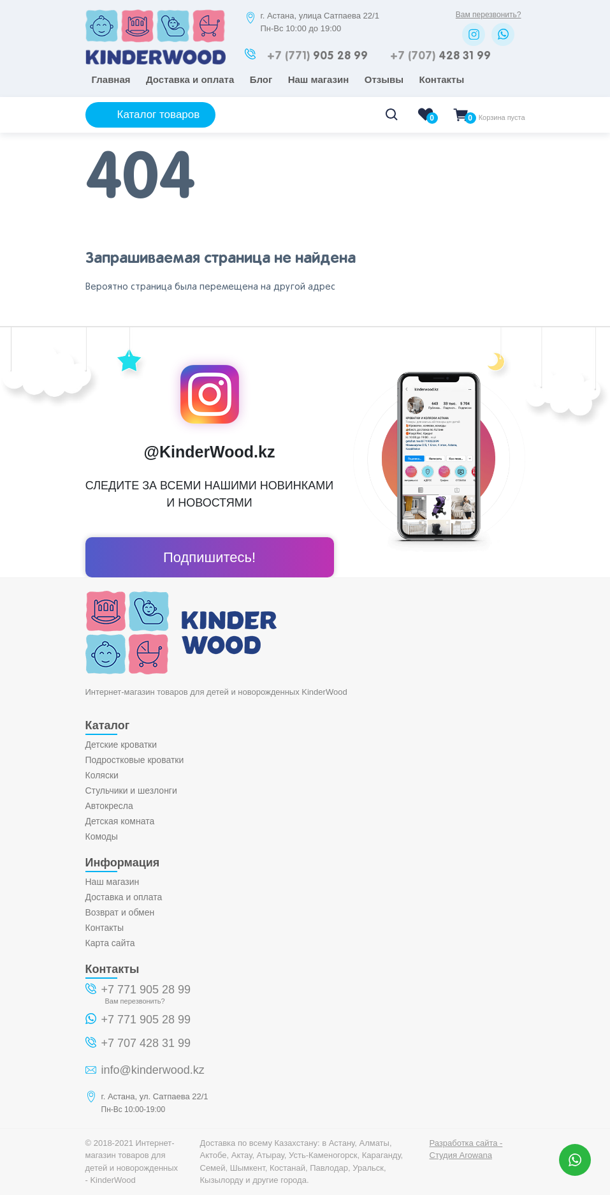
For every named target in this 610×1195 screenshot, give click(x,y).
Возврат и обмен (120, 912)
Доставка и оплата (190, 79)
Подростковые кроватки (134, 760)
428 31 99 (440, 56)
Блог (261, 79)
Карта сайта (110, 943)
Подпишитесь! (209, 557)
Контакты (442, 79)
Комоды (101, 836)
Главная (111, 79)
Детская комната (120, 821)
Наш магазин (318, 79)
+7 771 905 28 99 (146, 989)
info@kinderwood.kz (153, 1070)
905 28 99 (317, 56)
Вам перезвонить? (488, 14)
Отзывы (384, 79)
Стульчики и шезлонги (131, 790)
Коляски (102, 775)
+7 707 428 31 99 (146, 1043)
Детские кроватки (121, 744)
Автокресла (109, 806)
